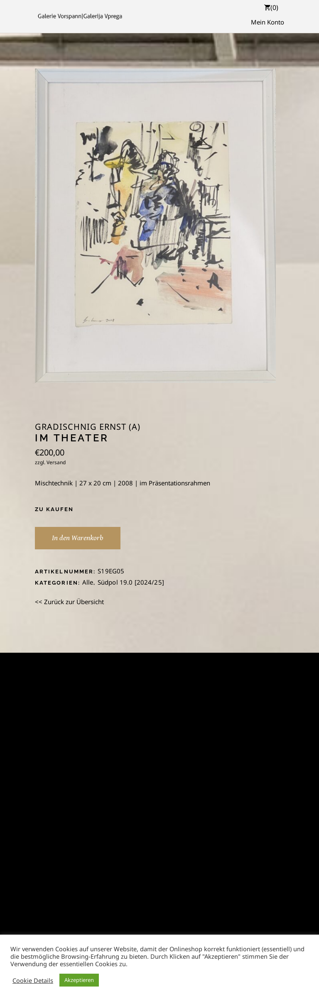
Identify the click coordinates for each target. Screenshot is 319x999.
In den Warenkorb (77, 538)
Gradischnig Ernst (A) (87, 427)
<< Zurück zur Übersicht (69, 601)
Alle (87, 582)
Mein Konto (267, 22)
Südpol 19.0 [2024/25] (131, 582)
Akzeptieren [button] (79, 980)
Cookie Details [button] (32, 980)
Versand (56, 462)
